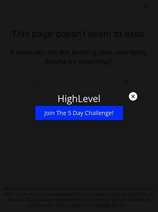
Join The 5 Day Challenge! (78, 113)
